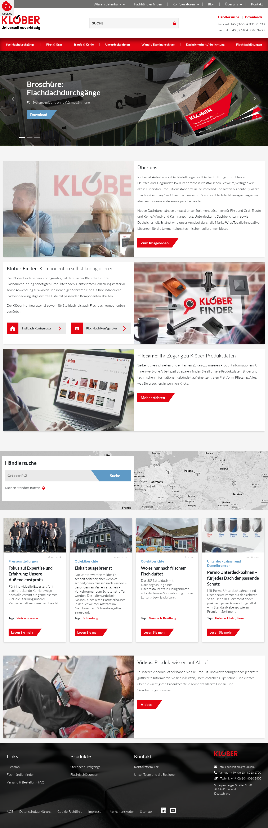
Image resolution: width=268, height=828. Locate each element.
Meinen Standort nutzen (25, 488)
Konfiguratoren (185, 4)
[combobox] (52, 475)
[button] (255, 99)
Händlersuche (228, 17)
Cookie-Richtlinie (69, 811)
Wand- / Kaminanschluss (158, 44)
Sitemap (146, 811)
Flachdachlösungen (249, 44)
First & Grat (54, 44)
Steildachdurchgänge (20, 44)
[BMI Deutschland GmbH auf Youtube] (173, 811)
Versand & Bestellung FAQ (25, 782)
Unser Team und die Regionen (155, 774)
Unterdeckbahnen (117, 44)
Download (38, 114)
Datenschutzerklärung (35, 811)
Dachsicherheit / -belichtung (205, 44)
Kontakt (257, 4)
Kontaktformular (146, 767)
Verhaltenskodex (122, 811)
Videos (146, 704)
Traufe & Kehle (84, 44)
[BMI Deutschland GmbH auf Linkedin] (163, 811)
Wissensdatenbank (109, 4)
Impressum (96, 811)
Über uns (233, 4)
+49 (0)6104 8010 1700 (248, 24)
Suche (115, 475)
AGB (10, 811)
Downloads (253, 17)
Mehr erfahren (153, 397)
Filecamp (13, 767)
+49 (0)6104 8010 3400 (247, 30)
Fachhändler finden (148, 4)
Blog (211, 4)
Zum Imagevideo (155, 243)
